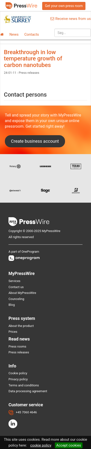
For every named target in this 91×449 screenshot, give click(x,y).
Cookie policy (17, 373)
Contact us (16, 287)
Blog (11, 305)
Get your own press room (64, 6)
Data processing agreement (27, 391)
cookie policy (40, 445)
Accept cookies (68, 445)
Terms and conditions (23, 385)
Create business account (35, 141)
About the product (21, 326)
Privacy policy (18, 379)
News (14, 34)
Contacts (31, 34)
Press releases (18, 352)
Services (14, 281)
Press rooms (17, 346)
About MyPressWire (22, 293)
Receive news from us (70, 19)
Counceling (16, 299)
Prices (12, 331)
